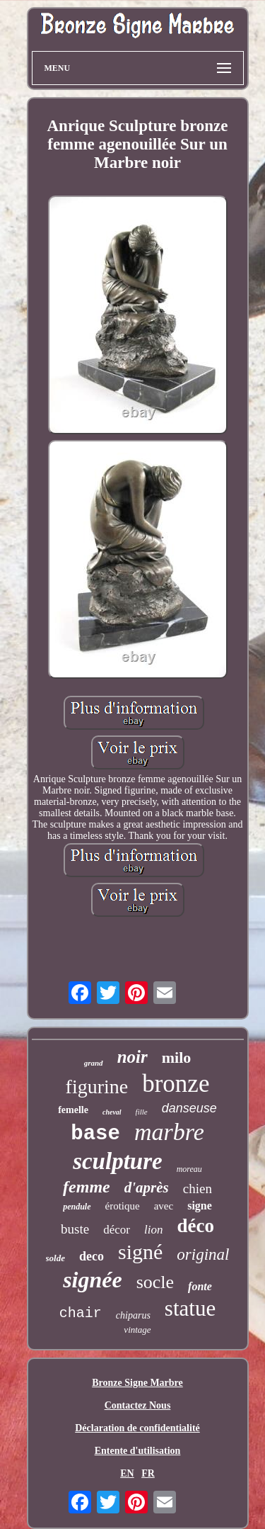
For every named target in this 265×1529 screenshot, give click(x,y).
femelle (73, 1110)
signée (92, 1279)
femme (86, 1187)
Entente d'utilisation (138, 1450)
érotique (122, 1206)
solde (55, 1258)
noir (132, 1056)
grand (93, 1063)
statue (190, 1308)
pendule (76, 1207)
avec (163, 1206)
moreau (189, 1169)
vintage (137, 1329)
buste (75, 1228)
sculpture (118, 1161)
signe (199, 1206)
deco (91, 1256)
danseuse (189, 1108)
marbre (169, 1132)
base (95, 1134)
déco (195, 1225)
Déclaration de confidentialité (137, 1428)
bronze (175, 1084)
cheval (112, 1112)
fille (142, 1111)
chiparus (133, 1315)
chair (80, 1313)
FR (148, 1473)
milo (177, 1057)
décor (116, 1229)
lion (153, 1229)
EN (127, 1473)
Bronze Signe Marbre (137, 1382)
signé (140, 1251)
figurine (97, 1087)
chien (197, 1188)
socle (155, 1282)
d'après (146, 1187)
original (203, 1254)
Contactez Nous (138, 1405)
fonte (200, 1286)
